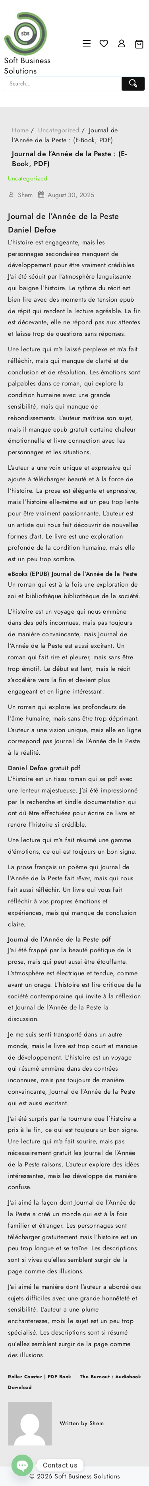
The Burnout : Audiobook (110, 1376)
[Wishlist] (103, 44)
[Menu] (86, 44)
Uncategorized (28, 178)
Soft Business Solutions (27, 66)
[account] (121, 44)
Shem (25, 195)
